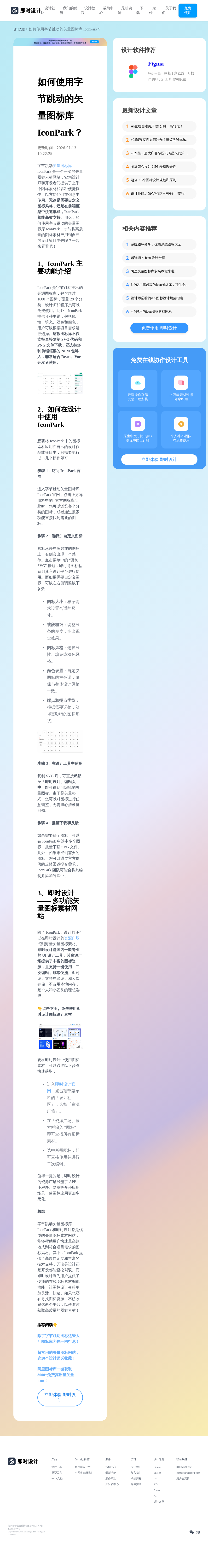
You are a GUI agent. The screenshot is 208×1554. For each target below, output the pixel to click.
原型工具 (57, 1472)
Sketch (157, 1472)
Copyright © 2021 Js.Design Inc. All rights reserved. (26, 1532)
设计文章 (19, 29)
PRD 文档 (57, 1478)
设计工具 (57, 1466)
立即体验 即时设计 (60, 1397)
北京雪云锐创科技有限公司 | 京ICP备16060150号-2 (25, 1527)
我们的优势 (68, 10)
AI (155, 1495)
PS (155, 1478)
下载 (139, 10)
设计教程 (88, 10)
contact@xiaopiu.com (188, 1472)
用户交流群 (183, 1478)
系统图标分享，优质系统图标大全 (156, 244)
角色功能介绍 (83, 1466)
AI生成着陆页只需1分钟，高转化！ (157, 126)
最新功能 (125, 10)
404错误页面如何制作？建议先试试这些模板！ (161, 140)
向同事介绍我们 (84, 1472)
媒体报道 (136, 1484)
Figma (156, 63)
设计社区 (48, 10)
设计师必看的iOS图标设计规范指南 (157, 298)
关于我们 (169, 10)
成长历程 (136, 1478)
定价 (152, 10)
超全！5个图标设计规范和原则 (153, 180)
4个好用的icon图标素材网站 (151, 311)
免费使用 (187, 10)
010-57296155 (184, 1466)
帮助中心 (106, 10)
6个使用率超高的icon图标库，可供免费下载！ (161, 285)
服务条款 (110, 1478)
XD (155, 1484)
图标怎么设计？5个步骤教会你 (153, 166)
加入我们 (136, 1472)
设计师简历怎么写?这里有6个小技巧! (158, 193)
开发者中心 (112, 1484)
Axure (157, 1489)
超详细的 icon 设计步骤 (148, 258)
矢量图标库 (62, 166)
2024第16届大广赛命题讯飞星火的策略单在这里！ (161, 153)
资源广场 (72, 938)
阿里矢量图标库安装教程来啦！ (154, 271)
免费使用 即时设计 (159, 328)
